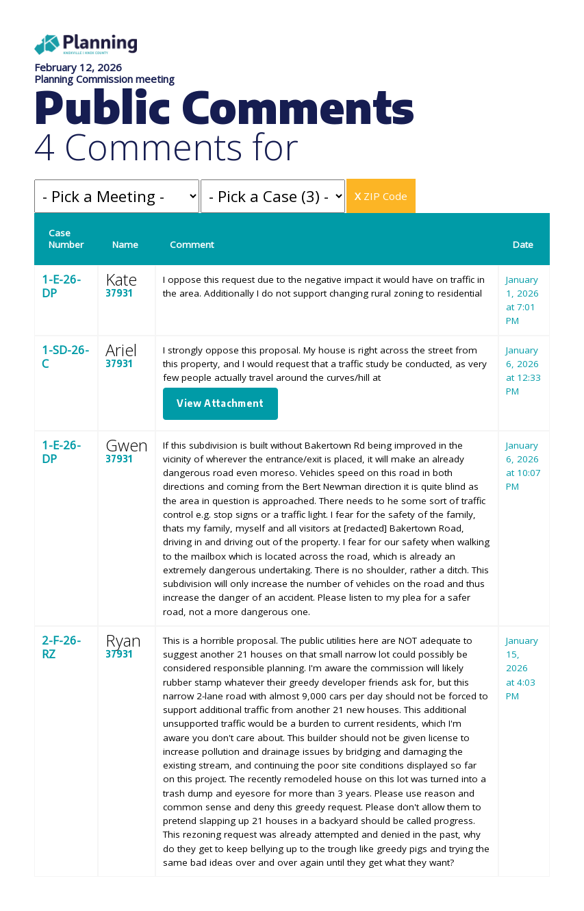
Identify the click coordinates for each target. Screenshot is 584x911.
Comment (192, 244)
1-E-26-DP (61, 286)
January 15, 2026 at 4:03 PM (522, 668)
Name (125, 244)
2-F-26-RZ (61, 647)
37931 (118, 293)
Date (523, 244)
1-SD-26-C (65, 356)
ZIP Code (381, 196)
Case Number (66, 239)
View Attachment (220, 403)
